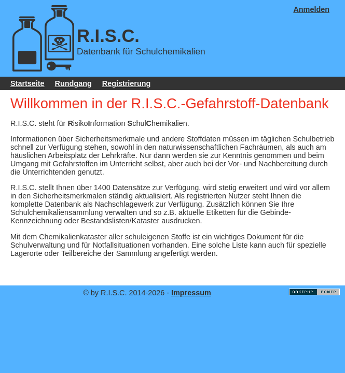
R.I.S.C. (108, 36)
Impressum (191, 293)
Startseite (27, 83)
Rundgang (73, 83)
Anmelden (311, 9)
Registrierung (126, 83)
